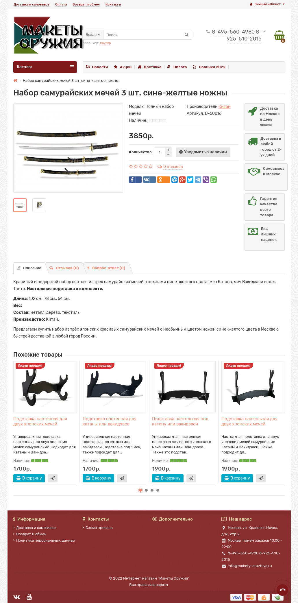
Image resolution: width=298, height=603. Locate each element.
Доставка (149, 67)
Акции (123, 67)
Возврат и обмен (86, 4)
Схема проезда (98, 527)
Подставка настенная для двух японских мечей (40, 421)
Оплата (61, 4)
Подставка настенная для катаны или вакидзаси (109, 421)
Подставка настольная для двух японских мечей (249, 421)
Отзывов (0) (64, 268)
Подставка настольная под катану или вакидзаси (180, 421)
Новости (97, 67)
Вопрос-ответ (106, 268)
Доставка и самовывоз (31, 4)
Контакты (113, 4)
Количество (140, 152)
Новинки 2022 (209, 67)
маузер (105, 43)
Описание (29, 268)
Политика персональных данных (44, 540)
